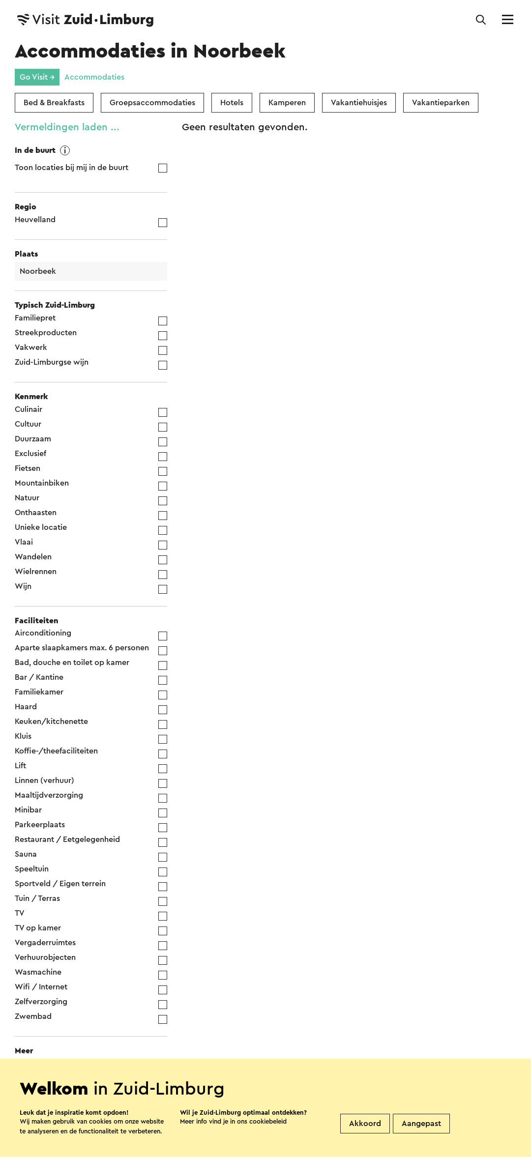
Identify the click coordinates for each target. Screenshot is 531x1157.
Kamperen (287, 103)
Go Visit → (37, 77)
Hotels (231, 103)
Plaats (26, 254)
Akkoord (365, 1124)
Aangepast (421, 1124)
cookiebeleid (268, 1121)
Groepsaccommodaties (152, 103)
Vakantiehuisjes (359, 103)
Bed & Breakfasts (54, 103)
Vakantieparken (441, 103)
